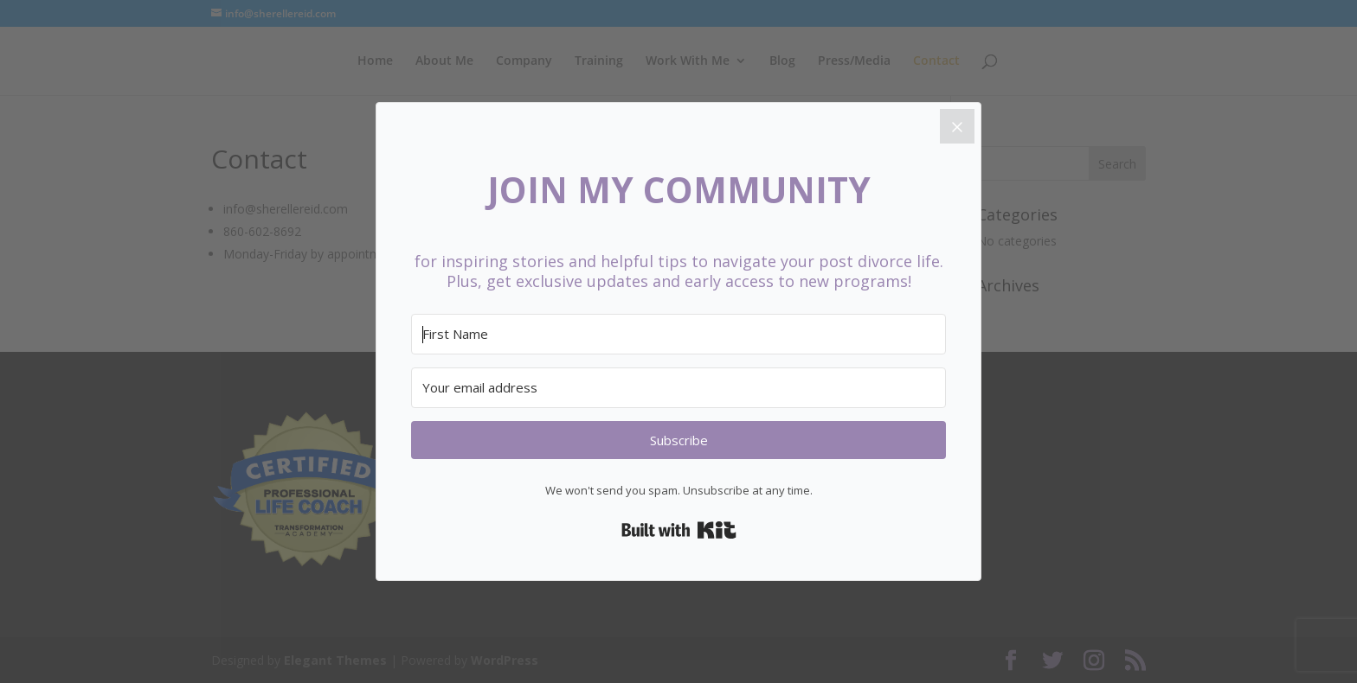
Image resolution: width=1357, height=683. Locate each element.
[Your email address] (678, 387)
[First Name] (678, 334)
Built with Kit (678, 530)
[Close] (957, 126)
